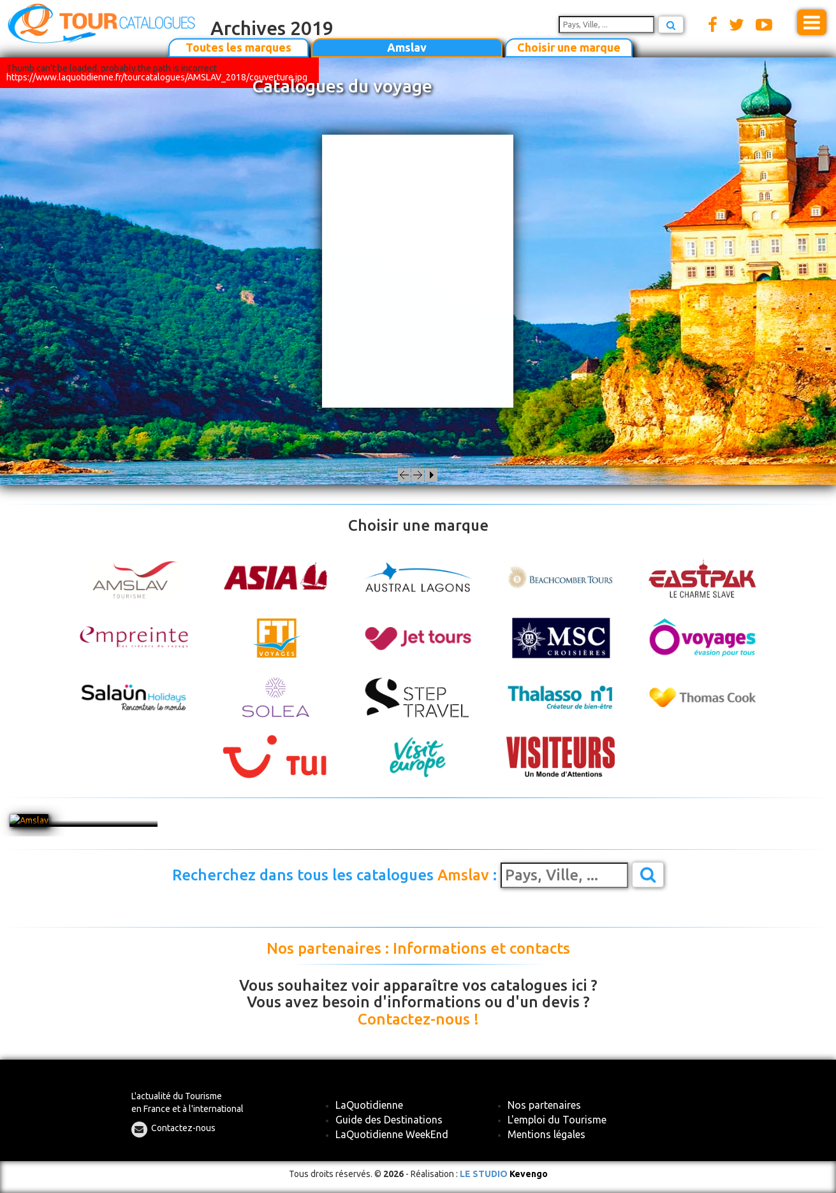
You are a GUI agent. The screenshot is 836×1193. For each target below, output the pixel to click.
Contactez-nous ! (418, 1019)
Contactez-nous (183, 1128)
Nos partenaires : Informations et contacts (418, 948)
